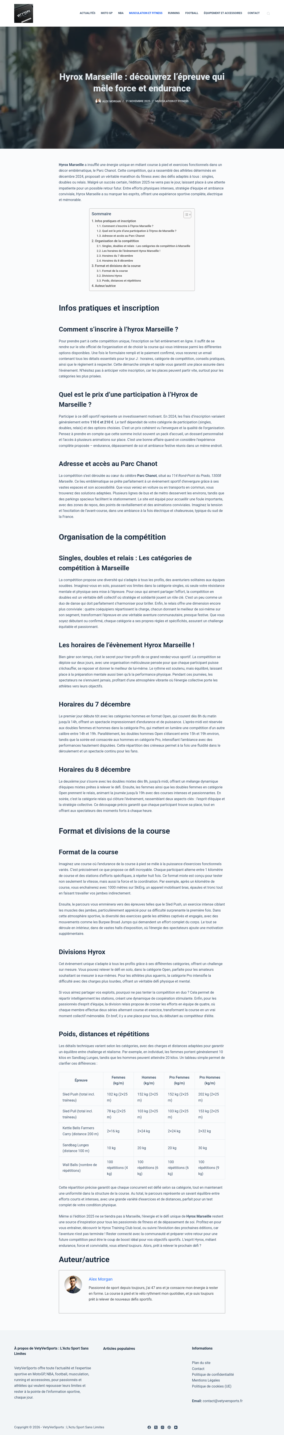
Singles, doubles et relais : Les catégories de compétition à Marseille (146, 246)
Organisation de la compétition (117, 241)
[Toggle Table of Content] (185, 214)
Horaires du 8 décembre (117, 260)
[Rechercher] (268, 13)
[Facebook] (149, 1427)
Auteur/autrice (105, 286)
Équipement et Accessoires (223, 13)
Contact (254, 13)
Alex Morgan (100, 1279)
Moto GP (107, 13)
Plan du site (201, 1363)
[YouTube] (176, 1427)
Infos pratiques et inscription (115, 221)
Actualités (87, 13)
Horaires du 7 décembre (117, 255)
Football (191, 13)
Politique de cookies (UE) (211, 1386)
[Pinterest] (169, 1427)
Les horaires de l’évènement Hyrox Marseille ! (131, 251)
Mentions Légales (206, 1380)
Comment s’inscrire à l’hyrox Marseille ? (127, 226)
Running (174, 13)
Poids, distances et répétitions (121, 280)
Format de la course (115, 270)
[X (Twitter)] (156, 1427)
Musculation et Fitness (146, 13)
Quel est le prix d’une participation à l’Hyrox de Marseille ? (139, 231)
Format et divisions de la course (118, 266)
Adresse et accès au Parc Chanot (123, 235)
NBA (121, 13)
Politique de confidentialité (213, 1374)
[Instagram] (162, 1427)
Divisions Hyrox (112, 275)
